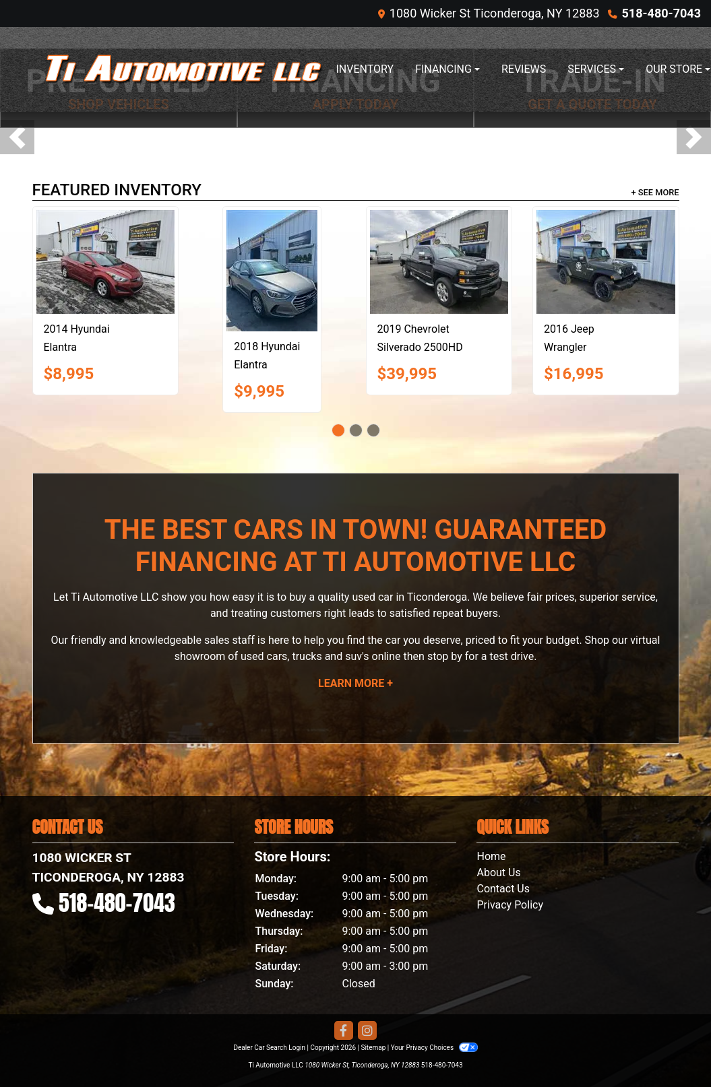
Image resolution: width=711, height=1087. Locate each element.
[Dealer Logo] (184, 69)
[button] (17, 137)
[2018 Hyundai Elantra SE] (272, 271)
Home (490, 856)
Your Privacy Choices (434, 1047)
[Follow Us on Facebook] (343, 1031)
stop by (444, 656)
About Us (498, 872)
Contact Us (503, 888)
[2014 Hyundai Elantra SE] (106, 262)
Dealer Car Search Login (269, 1047)
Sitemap (373, 1047)
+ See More (655, 192)
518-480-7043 (661, 13)
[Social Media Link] (367, 1031)
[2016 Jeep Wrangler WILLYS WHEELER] (606, 262)
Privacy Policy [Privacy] (509, 904)
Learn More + (355, 683)
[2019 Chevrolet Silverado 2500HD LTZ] (439, 262)
